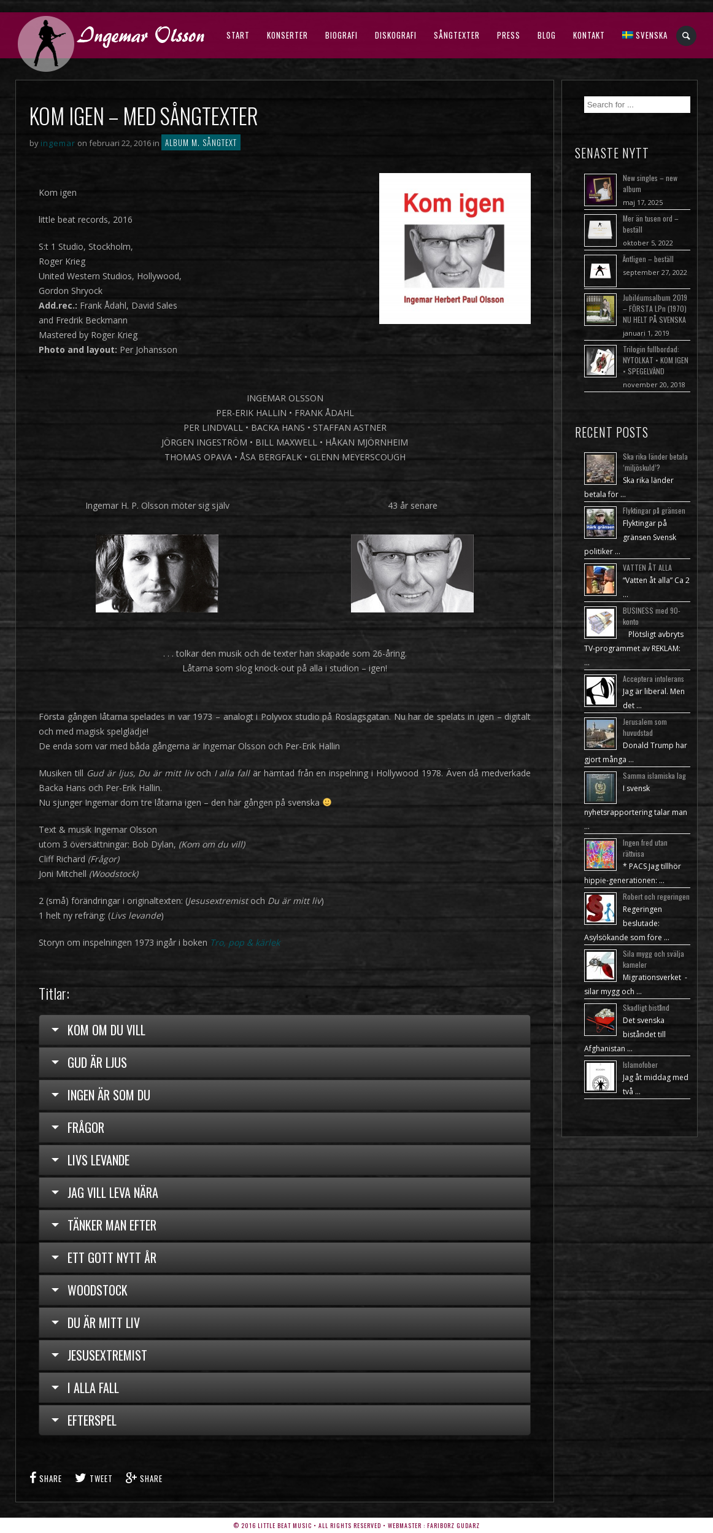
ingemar (57, 143)
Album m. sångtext (201, 142)
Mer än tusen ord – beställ (651, 223)
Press (508, 35)
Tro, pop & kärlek (245, 942)
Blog (547, 35)
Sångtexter (457, 35)
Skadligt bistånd (646, 1007)
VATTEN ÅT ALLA (647, 567)
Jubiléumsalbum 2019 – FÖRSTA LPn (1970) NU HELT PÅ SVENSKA (655, 308)
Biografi (341, 35)
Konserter (287, 35)
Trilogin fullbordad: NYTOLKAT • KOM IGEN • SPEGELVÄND (655, 360)
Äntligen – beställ (648, 258)
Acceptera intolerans (653, 678)
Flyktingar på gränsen (654, 510)
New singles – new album (650, 183)
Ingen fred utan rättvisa (645, 848)
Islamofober (640, 1064)
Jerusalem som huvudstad (645, 727)
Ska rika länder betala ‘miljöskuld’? (655, 462)
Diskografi (396, 35)
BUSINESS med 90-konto (651, 616)
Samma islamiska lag (654, 775)
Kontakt (589, 35)
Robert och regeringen (656, 896)
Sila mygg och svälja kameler (653, 959)
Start (238, 35)
